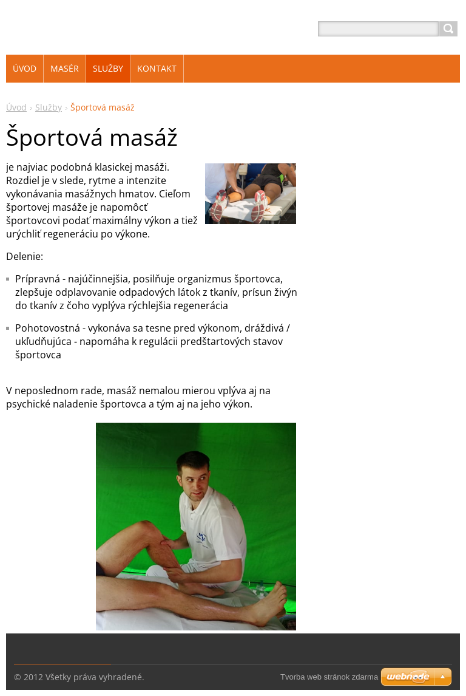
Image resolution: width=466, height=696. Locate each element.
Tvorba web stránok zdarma (329, 676)
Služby (48, 107)
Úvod (16, 107)
